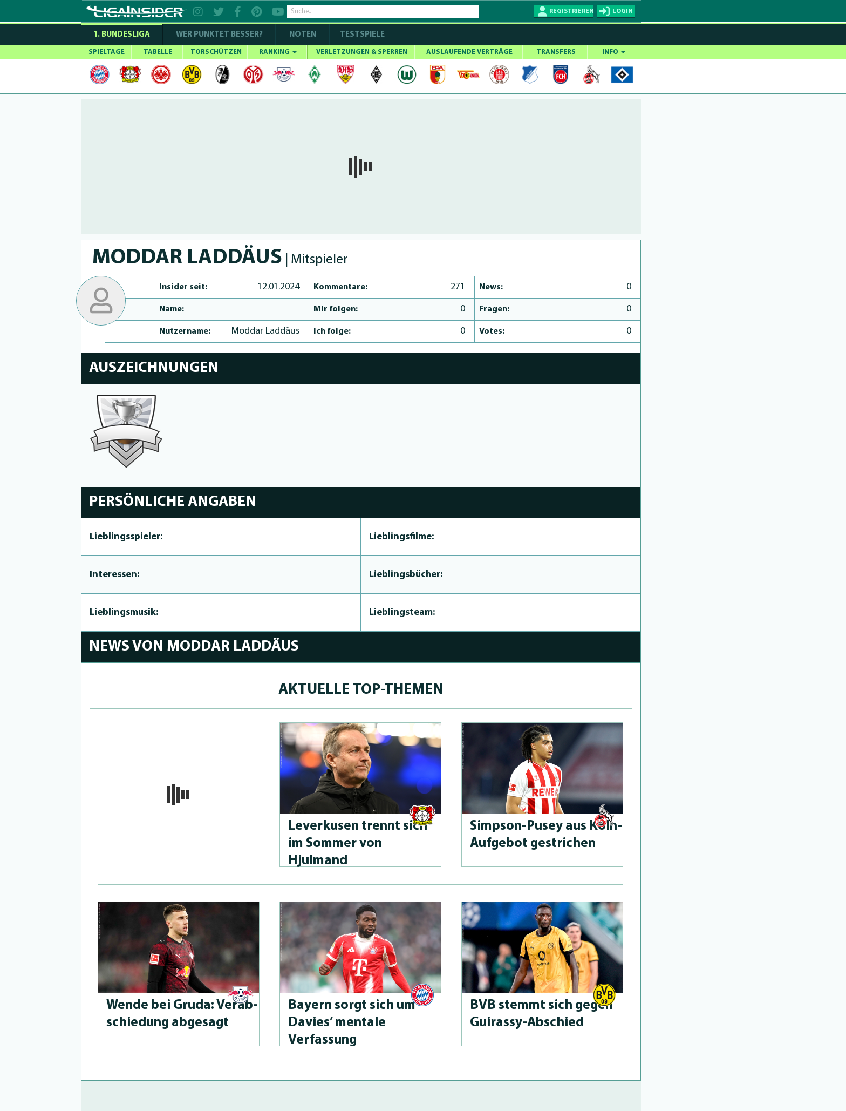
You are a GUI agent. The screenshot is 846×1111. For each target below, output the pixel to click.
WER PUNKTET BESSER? (219, 35)
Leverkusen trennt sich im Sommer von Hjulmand (357, 843)
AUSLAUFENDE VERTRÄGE (469, 52)
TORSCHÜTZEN (216, 52)
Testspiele (361, 35)
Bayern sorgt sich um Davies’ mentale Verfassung (351, 1023)
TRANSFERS (556, 52)
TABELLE (158, 52)
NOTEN (302, 35)
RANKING (278, 52)
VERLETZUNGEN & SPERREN (361, 52)
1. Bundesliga (121, 35)
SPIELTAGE (106, 52)
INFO (613, 52)
